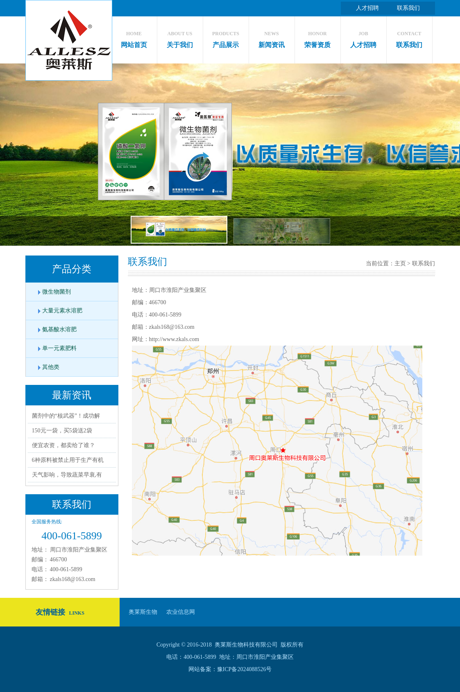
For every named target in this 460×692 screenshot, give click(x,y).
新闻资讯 (272, 37)
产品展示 (226, 37)
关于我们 (180, 37)
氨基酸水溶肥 (59, 329)
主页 (400, 263)
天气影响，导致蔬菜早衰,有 (67, 475)
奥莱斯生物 (143, 612)
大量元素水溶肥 (62, 311)
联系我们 (408, 8)
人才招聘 (367, 8)
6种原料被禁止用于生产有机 (68, 460)
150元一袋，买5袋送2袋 (62, 430)
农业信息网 (180, 612)
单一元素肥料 (59, 348)
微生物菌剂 (56, 292)
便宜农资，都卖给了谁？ (63, 445)
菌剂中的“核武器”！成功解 (66, 416)
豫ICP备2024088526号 (244, 669)
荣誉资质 (317, 37)
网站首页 (134, 37)
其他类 (50, 367)
